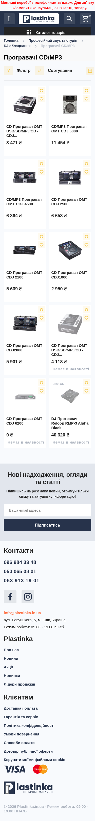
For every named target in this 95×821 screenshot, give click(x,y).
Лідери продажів (19, 684)
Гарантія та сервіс (21, 717)
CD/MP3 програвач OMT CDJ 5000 (69, 128)
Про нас (11, 650)
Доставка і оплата (20, 708)
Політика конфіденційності (29, 725)
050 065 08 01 (20, 571)
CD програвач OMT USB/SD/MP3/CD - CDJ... (24, 131)
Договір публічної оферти (28, 751)
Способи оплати (19, 742)
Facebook (10, 596)
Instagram (28, 596)
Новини (11, 658)
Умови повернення (21, 734)
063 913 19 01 (22, 580)
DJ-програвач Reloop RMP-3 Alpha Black (70, 423)
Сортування (53, 70)
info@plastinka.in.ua (22, 613)
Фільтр (17, 70)
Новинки (12, 675)
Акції (8, 667)
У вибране (41, 98)
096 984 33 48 (20, 562)
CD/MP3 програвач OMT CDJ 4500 (24, 201)
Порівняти (41, 90)
